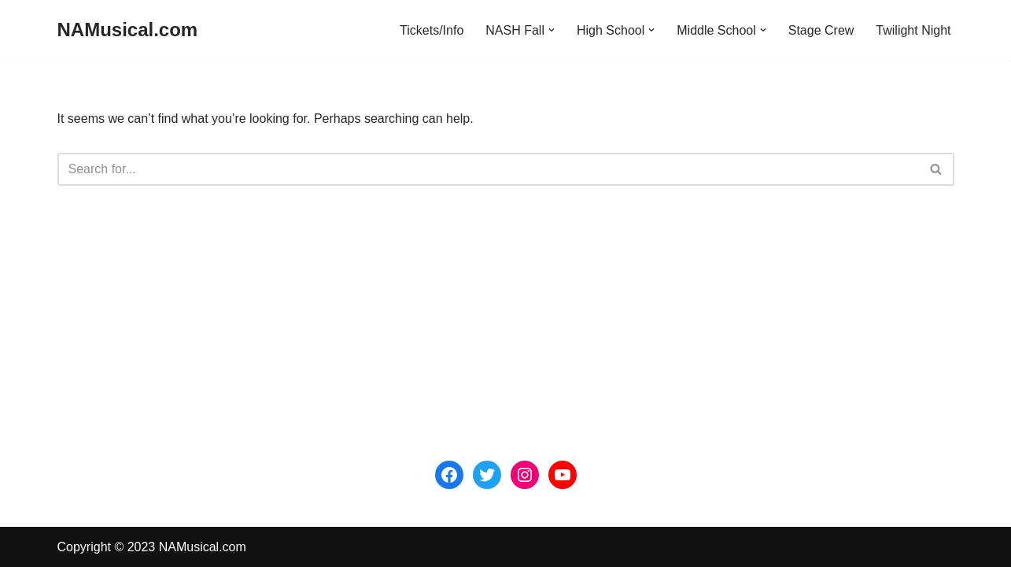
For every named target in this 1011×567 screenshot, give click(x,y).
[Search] (488, 169)
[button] (551, 30)
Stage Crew (821, 30)
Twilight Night (913, 30)
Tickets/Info (431, 30)
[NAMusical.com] (127, 30)
